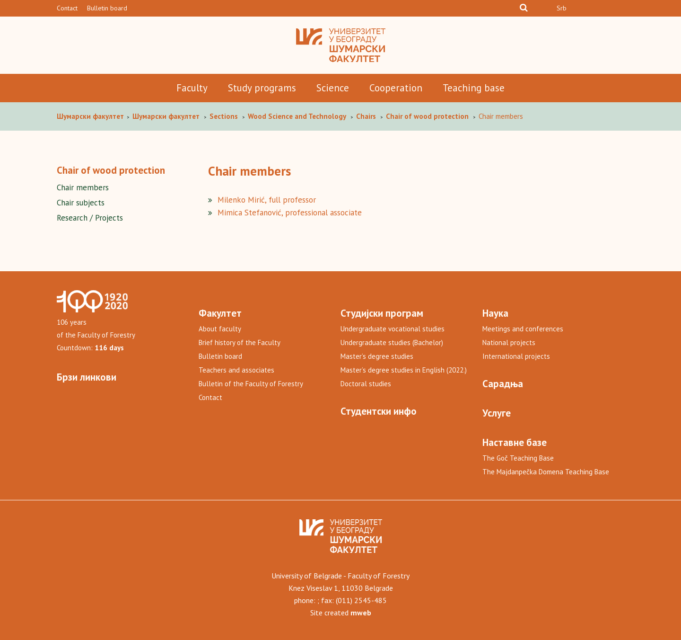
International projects (516, 356)
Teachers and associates (236, 369)
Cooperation (395, 87)
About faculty (220, 328)
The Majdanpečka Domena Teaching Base (545, 471)
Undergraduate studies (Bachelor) (391, 342)
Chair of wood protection (111, 170)
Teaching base (474, 87)
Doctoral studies (365, 383)
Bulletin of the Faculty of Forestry (251, 383)
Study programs (262, 87)
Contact (67, 8)
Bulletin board (107, 8)
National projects (508, 342)
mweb (360, 612)
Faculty (192, 87)
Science (332, 87)
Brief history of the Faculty (239, 342)
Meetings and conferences (522, 328)
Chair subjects (81, 202)
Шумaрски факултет (91, 116)
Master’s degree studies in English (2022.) (403, 369)
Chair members (83, 187)
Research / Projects (90, 218)
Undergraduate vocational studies (392, 328)
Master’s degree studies (376, 356)
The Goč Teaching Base (518, 457)
